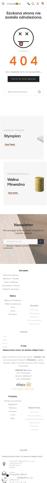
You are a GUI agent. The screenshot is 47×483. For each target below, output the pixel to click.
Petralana (13, 331)
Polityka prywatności (12, 420)
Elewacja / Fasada (11, 294)
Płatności (13, 427)
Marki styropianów (11, 290)
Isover (12, 327)
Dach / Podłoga (11, 297)
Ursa (13, 324)
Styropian (23, 286)
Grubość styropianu (11, 304)
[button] (39, 193)
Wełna (13, 313)
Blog (13, 438)
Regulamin (12, 424)
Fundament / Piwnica (11, 301)
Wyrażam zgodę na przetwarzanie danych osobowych (22, 247)
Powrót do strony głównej (23, 79)
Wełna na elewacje (13, 320)
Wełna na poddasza (12, 317)
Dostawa (13, 431)
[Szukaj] (23, 92)
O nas (12, 434)
